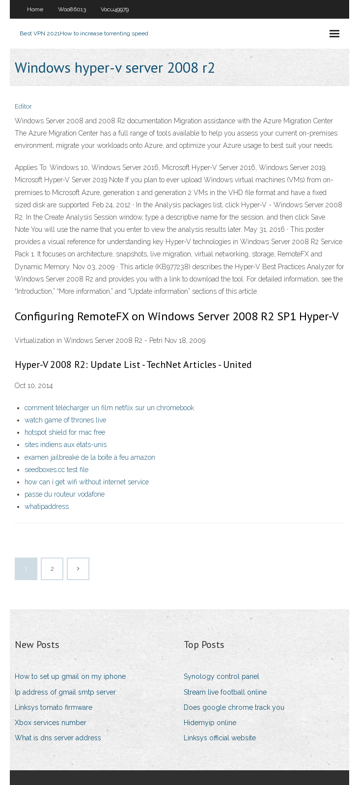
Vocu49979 (115, 9)
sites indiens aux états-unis (66, 445)
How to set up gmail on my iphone (70, 676)
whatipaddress (47, 506)
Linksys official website (220, 738)
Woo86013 (72, 9)
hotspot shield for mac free (65, 432)
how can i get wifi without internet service (87, 482)
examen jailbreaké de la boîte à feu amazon (90, 457)
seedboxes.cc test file (56, 470)
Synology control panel (221, 676)
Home (35, 9)
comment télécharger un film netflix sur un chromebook (109, 408)
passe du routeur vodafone (65, 494)
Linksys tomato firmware (53, 707)
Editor (23, 106)
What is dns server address (58, 738)
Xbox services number (50, 723)
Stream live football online (225, 692)
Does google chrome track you (234, 707)
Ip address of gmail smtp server (65, 692)
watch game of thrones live (65, 420)
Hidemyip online (210, 723)
